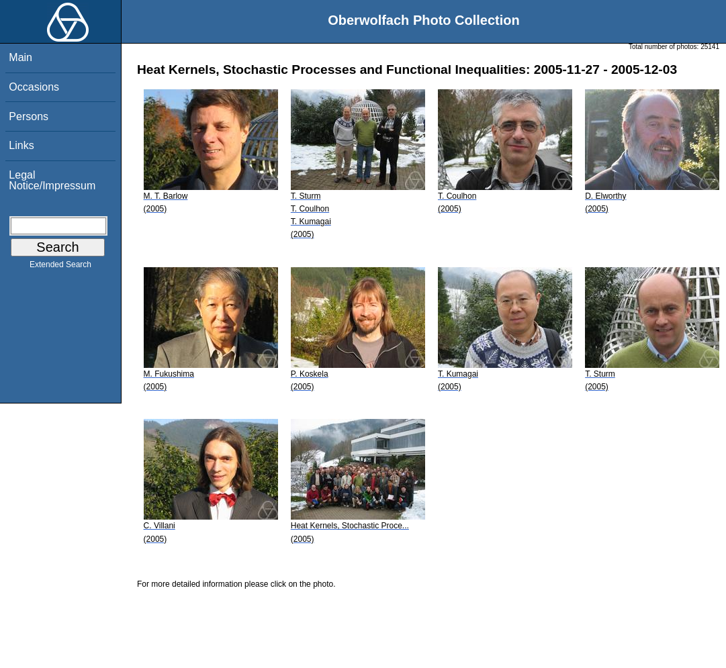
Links (21, 145)
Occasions (34, 87)
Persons (28, 116)
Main (20, 57)
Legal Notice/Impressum (52, 180)
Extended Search (60, 267)
